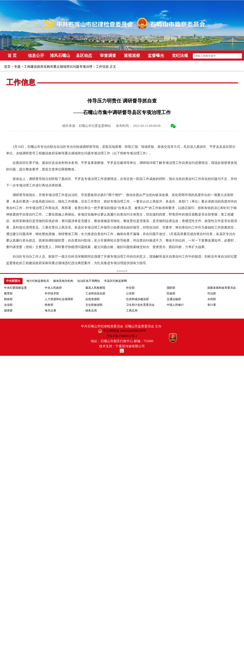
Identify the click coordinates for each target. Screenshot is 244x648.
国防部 (171, 287)
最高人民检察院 (95, 287)
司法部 (211, 293)
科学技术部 (52, 293)
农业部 (8, 304)
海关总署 (50, 310)
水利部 (211, 299)
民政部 (171, 293)
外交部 (130, 287)
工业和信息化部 (95, 293)
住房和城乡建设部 (137, 299)
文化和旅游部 (93, 304)
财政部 (8, 299)
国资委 (8, 310)
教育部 (8, 293)
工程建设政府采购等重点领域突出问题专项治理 (58, 66)
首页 (7, 66)
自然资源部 (92, 299)
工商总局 (131, 310)
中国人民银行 (175, 304)
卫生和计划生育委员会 (140, 304)
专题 (17, 66)
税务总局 (91, 310)
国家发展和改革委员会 (221, 287)
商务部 (49, 304)
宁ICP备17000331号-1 (122, 336)
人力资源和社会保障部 (59, 299)
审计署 (211, 304)
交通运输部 (174, 299)
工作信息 (102, 66)
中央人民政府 (53, 287)
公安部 (130, 293)
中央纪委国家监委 (15, 287)
